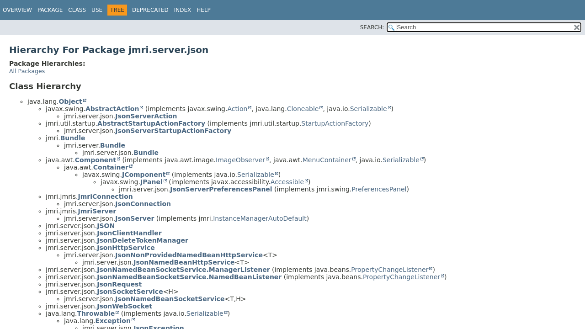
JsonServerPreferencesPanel (221, 189)
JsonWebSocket (124, 306)
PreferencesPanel (378, 189)
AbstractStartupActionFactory (151, 123)
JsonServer (134, 218)
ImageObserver (240, 160)
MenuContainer (327, 160)
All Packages (27, 71)
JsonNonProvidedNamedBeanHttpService (189, 255)
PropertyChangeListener (389, 269)
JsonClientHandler (129, 233)
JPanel (151, 182)
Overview (17, 10)
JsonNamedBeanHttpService (183, 262)
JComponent (143, 174)
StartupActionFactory (334, 123)
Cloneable (303, 108)
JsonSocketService (130, 291)
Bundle (72, 138)
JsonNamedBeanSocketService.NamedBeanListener (189, 277)
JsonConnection (143, 203)
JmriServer (97, 211)
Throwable (96, 313)
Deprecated (150, 10)
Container (110, 167)
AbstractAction (112, 108)
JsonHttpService (125, 247)
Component (95, 160)
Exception (113, 320)
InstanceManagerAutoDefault (260, 218)
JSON (106, 225)
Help (204, 10)
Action (237, 108)
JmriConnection (105, 196)
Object (70, 101)
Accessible (287, 182)
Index (182, 10)
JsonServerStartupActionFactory (173, 130)
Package (50, 10)
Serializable (368, 108)
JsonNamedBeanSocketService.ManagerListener (183, 269)
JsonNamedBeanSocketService (169, 298)
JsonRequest (119, 284)
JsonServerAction (146, 116)
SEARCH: (372, 27)
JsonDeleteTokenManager (142, 240)
